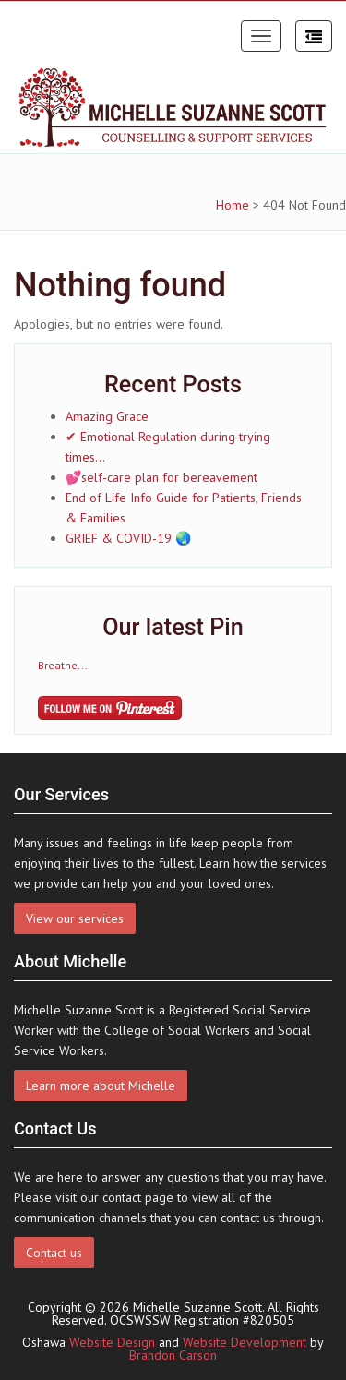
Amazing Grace (107, 416)
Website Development (244, 1342)
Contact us (54, 1252)
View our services (75, 918)
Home (232, 205)
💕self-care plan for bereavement (161, 477)
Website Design (112, 1342)
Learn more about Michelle (100, 1085)
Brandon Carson (173, 1355)
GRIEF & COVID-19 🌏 (128, 538)
